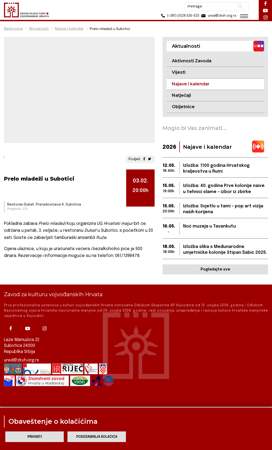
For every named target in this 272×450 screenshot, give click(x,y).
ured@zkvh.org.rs (21, 355)
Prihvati (34, 437)
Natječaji (181, 95)
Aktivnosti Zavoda (191, 60)
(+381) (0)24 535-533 (179, 15)
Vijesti (178, 72)
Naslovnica (13, 28)
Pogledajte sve (215, 269)
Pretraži (240, 6)
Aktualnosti (39, 28)
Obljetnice (183, 106)
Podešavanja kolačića (96, 437)
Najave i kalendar (69, 28)
